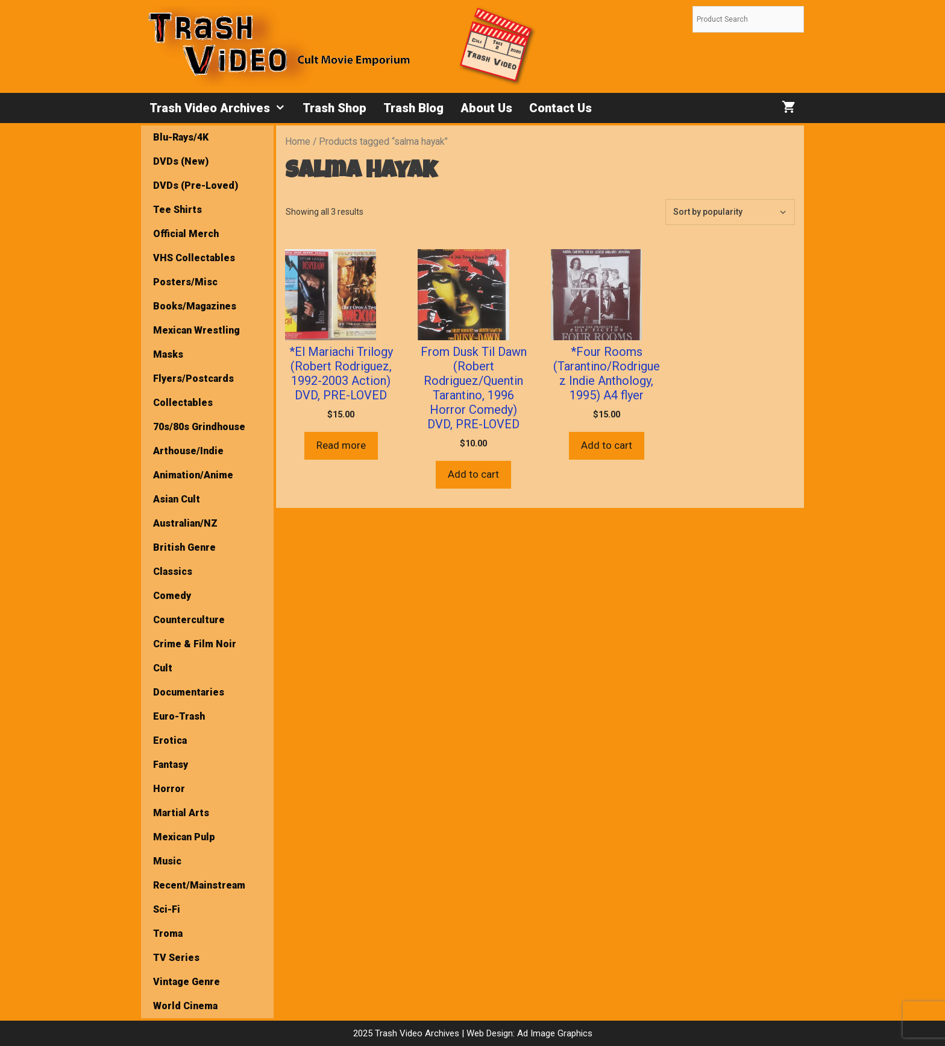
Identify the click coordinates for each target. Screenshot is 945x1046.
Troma (168, 933)
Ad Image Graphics (553, 1033)
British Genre (184, 547)
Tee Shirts (177, 209)
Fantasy (170, 764)
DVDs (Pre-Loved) (195, 185)
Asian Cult (176, 499)
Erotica (170, 740)
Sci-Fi (166, 909)
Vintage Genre (186, 981)
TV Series (176, 957)
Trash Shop (334, 108)
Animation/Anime (193, 475)
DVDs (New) (181, 161)
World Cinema (185, 1006)
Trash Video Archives (221, 108)
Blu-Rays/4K (181, 137)
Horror (169, 788)
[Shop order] (730, 212)
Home (297, 141)
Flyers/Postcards (193, 378)
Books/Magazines (194, 306)
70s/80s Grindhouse (199, 427)
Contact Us (560, 108)
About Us (486, 108)
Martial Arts (181, 813)
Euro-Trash (179, 716)
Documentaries (188, 692)
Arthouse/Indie (188, 451)
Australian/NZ (185, 523)
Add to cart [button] (473, 474)
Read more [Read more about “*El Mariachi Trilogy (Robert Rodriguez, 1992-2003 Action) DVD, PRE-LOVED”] (341, 445)
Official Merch (186, 233)
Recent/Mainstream (199, 885)
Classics (172, 571)
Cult (162, 668)
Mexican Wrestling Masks (196, 342)
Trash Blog (413, 108)
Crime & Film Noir (194, 644)
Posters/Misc (185, 282)
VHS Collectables (194, 258)
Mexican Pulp (184, 837)
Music (167, 861)
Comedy (172, 595)
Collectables (183, 402)
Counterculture (189, 620)
